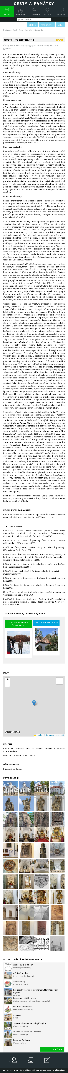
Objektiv (48, 15)
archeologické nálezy (18, 967)
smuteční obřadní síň (18, 1009)
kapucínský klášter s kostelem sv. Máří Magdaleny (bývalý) (31, 992)
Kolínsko (6, 15)
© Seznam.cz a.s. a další (54, 735)
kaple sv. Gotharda (17, 1042)
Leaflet (38, 735)
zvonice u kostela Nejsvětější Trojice (25, 1026)
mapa (60, 25)
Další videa (61, 15)
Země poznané (20, 15)
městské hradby (19, 975)
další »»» (57, 1049)
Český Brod (18, 30)
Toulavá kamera (34, 15)
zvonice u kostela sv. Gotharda (22, 1034)
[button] (34, 703)
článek (32, 25)
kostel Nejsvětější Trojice (27, 1000)
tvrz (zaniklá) (16, 984)
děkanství (13, 1017)
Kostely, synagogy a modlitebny (32, 45)
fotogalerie (47, 25)
